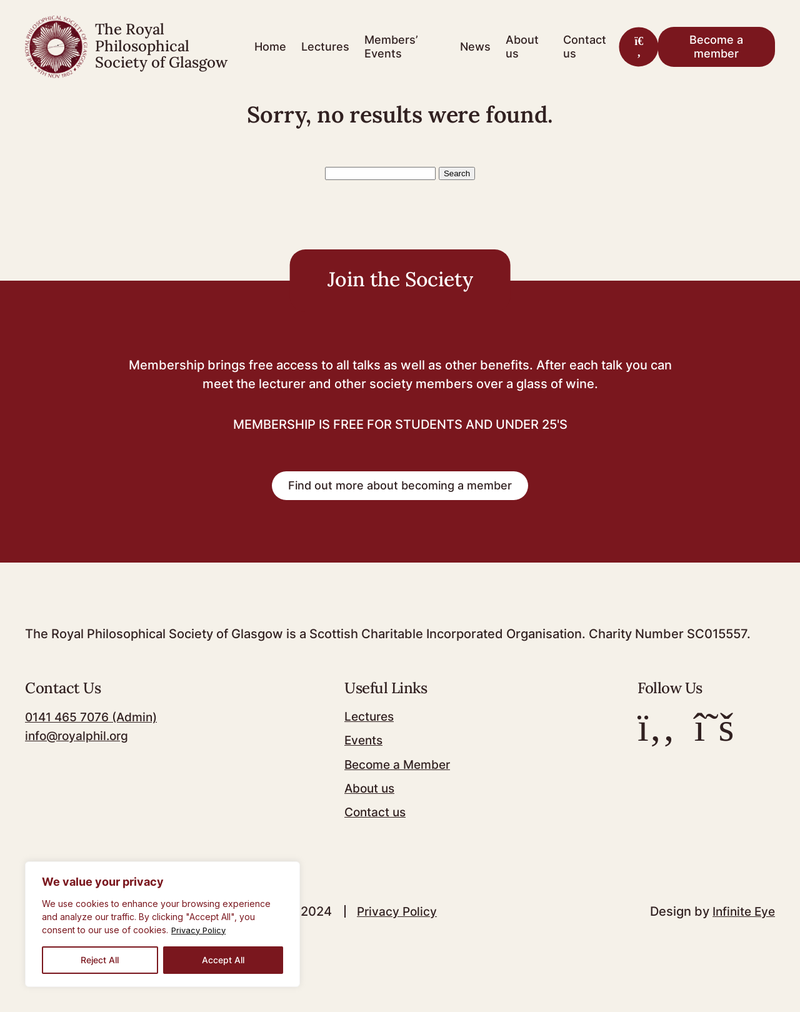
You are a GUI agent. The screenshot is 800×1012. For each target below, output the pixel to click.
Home (270, 46)
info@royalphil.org (79, 747)
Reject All (100, 959)
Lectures (325, 46)
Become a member (716, 46)
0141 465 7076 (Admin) (95, 728)
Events (366, 751)
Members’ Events (391, 46)
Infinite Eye (742, 921)
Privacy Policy (200, 929)
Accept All (223, 959)
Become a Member (402, 775)
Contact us (584, 46)
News (475, 46)
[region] (162, 924)
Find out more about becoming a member (400, 497)
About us (522, 46)
